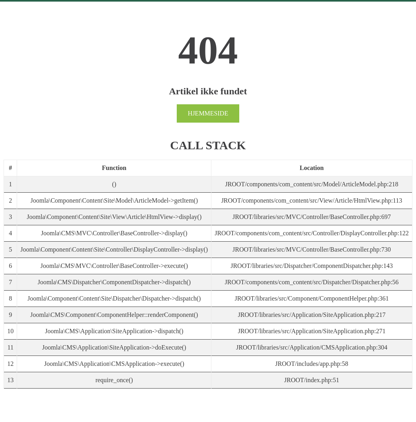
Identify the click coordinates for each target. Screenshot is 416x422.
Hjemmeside (208, 113)
